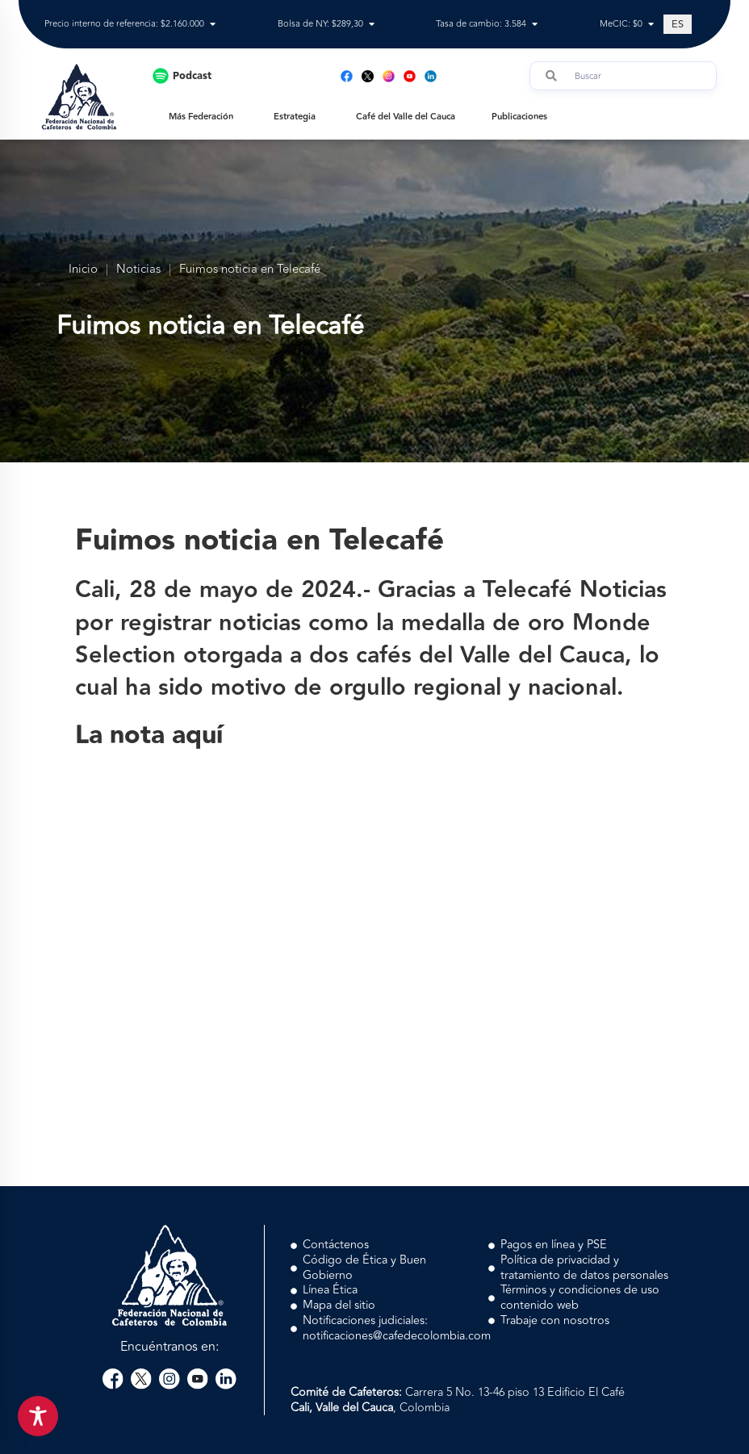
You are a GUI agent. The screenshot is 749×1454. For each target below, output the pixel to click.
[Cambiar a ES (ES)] (677, 24)
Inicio (83, 269)
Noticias (138, 269)
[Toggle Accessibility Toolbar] (38, 1416)
